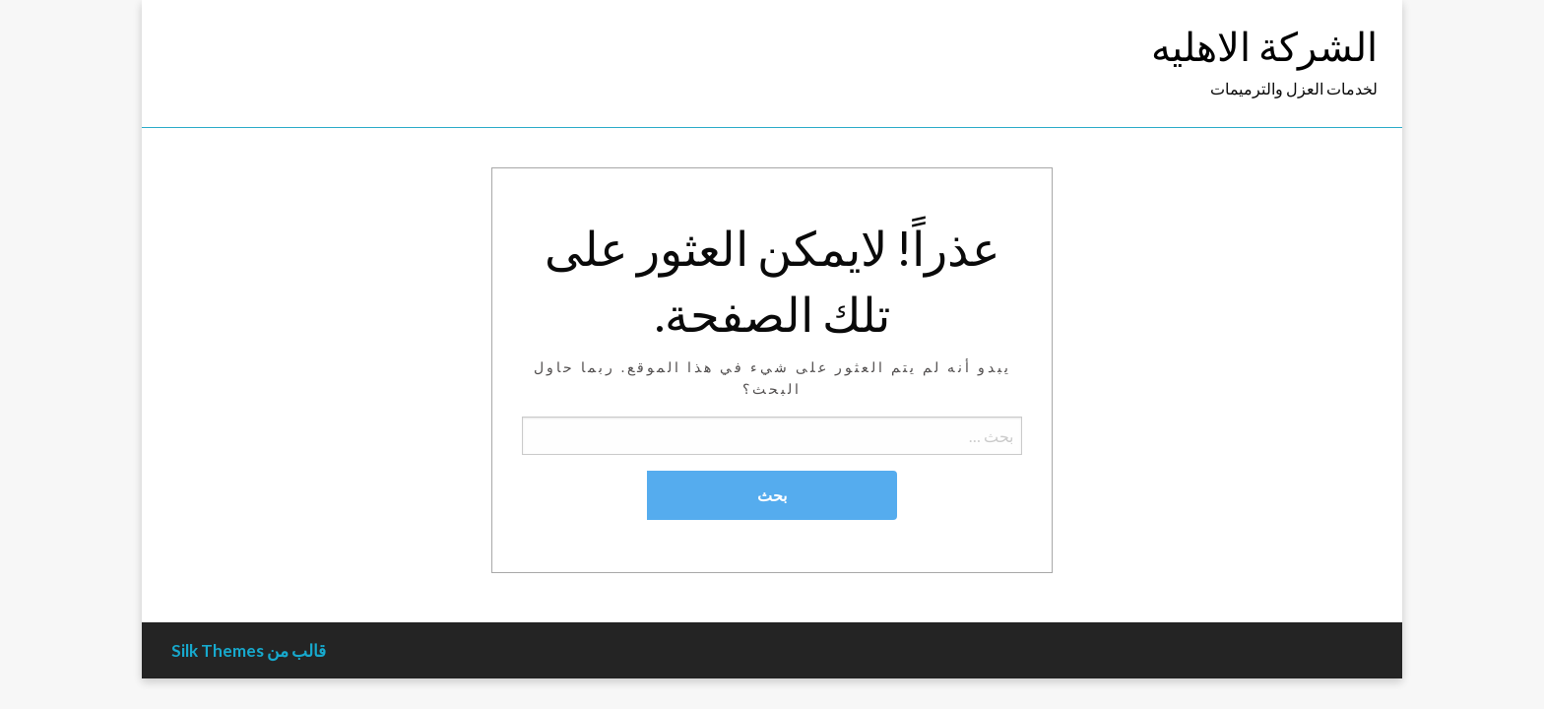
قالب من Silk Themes (248, 650)
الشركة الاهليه (1264, 46)
